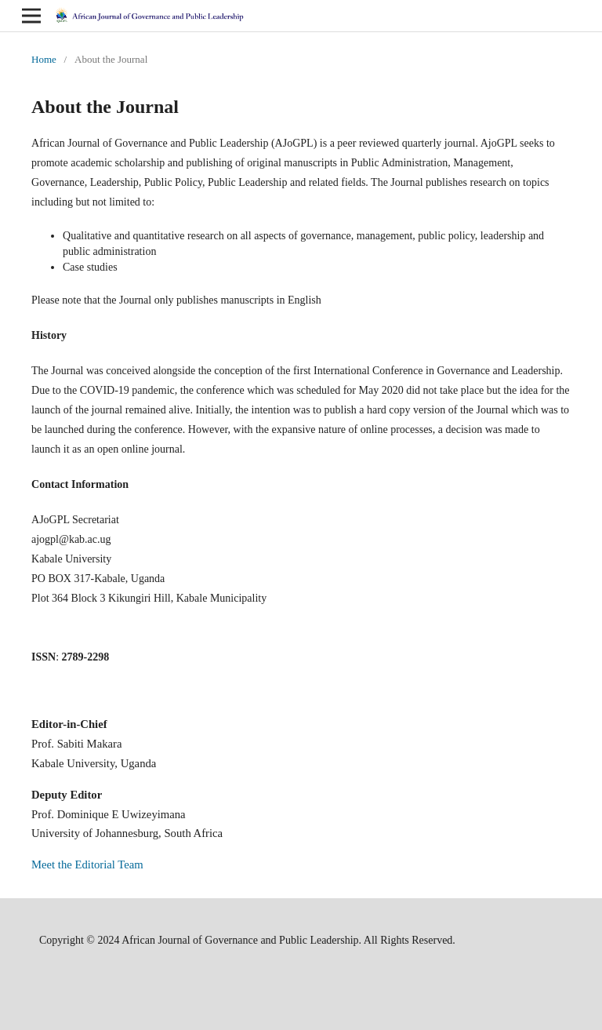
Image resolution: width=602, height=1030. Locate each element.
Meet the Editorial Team (87, 864)
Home (43, 59)
